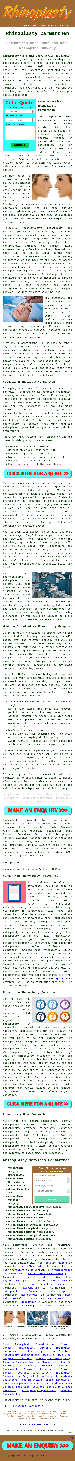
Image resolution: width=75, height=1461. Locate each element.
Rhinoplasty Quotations (39, 1390)
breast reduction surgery (47, 1284)
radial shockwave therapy (47, 1273)
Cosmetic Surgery (14, 1362)
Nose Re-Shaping (32, 1380)
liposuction (28, 1302)
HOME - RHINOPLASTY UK (37, 1424)
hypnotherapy (30, 1295)
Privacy (70, 1438)
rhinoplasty (34, 77)
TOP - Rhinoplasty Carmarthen (23, 1406)
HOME (25, 26)
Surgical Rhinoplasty (17, 1358)
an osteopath (57, 1298)
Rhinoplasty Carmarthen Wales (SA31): (29, 56)
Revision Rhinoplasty (43, 1362)
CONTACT (52, 26)
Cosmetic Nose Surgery (35, 1373)
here (54, 1338)
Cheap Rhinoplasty (58, 1380)
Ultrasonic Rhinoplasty (47, 1383)
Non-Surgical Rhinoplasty (53, 1358)
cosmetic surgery (60, 1280)
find (14, 1121)
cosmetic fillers (55, 1263)
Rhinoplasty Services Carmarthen (36, 1160)
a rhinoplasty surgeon (25, 1259)
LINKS (33, 26)
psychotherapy (57, 1291)
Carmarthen (10, 823)
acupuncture (31, 1288)
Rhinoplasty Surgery (34, 1348)
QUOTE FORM (64, 978)
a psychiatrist (34, 1277)
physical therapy (14, 1280)
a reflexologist (32, 1266)
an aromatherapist (60, 1270)
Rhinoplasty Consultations (34, 1344)
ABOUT (42, 26)
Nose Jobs (64, 1355)
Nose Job (48, 1355)
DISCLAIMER (65, 26)
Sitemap (5, 1438)
